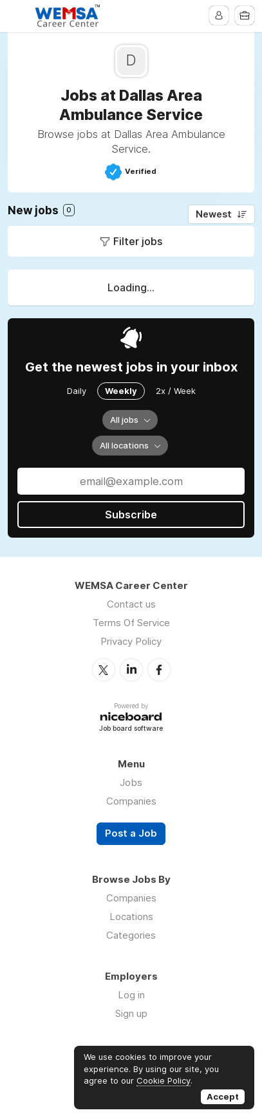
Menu (17, 16)
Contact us (131, 604)
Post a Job (131, 833)
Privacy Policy (131, 641)
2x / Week (176, 391)
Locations (131, 916)
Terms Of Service (131, 623)
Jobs (131, 782)
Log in (131, 995)
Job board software (131, 729)
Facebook (159, 670)
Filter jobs (137, 241)
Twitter (104, 670)
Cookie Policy (163, 1080)
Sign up (131, 1013)
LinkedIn (131, 670)
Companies (131, 801)
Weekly (121, 391)
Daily (76, 391)
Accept (223, 1096)
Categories (131, 935)
